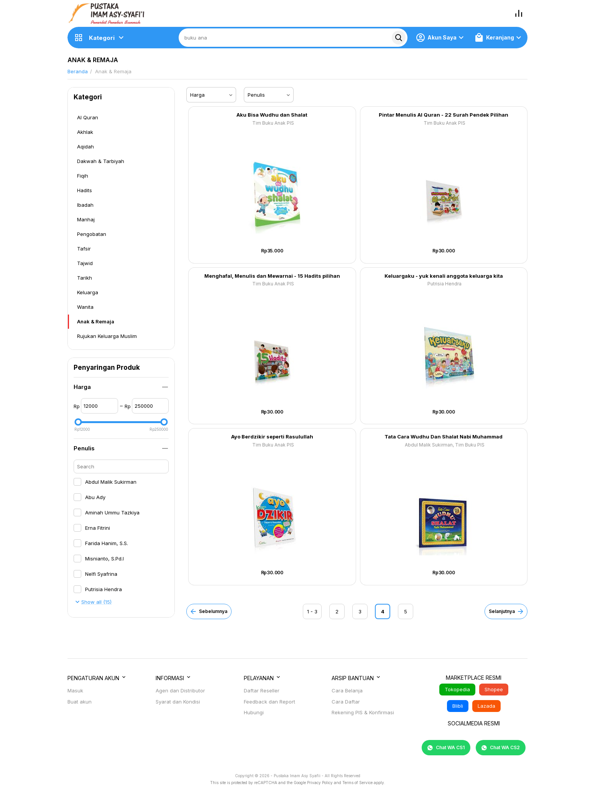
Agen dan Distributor (180, 690)
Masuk (75, 690)
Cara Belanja (347, 690)
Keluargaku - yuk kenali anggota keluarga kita (443, 276)
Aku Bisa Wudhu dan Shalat (272, 115)
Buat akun (79, 702)
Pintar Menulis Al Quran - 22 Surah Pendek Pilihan (443, 115)
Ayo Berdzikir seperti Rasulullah (272, 437)
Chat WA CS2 (500, 747)
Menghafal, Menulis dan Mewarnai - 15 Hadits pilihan (272, 276)
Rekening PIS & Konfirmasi (363, 712)
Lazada (486, 706)
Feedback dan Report (269, 702)
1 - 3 (312, 611)
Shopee (494, 689)
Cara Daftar (346, 702)
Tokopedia (457, 689)
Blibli (457, 706)
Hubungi (254, 712)
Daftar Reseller (261, 690)
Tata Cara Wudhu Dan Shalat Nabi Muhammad (443, 437)
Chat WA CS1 (446, 747)
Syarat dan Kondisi (178, 702)
